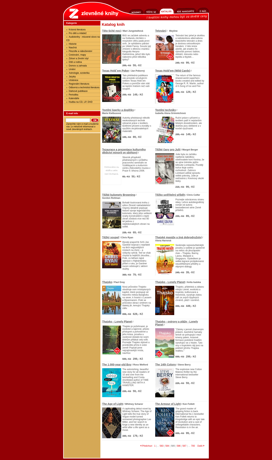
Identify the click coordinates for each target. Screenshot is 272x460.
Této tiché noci (111, 30)
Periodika (73, 94)
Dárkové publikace (78, 91)
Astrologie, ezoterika (79, 73)
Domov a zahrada (78, 65)
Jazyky (72, 76)
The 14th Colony (165, 364)
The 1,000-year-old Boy (116, 364)
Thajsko (107, 282)
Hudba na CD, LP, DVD (81, 102)
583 (161, 446)
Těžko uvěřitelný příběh (170, 194)
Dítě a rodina (75, 62)
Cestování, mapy (77, 54)
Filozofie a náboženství (80, 51)
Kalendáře (74, 98)
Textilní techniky (165, 110)
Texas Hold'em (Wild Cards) (172, 70)
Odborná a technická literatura (84, 87)
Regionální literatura (79, 83)
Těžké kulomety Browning (118, 194)
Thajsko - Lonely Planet (170, 282)
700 (193, 446)
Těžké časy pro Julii (167, 149)
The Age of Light (112, 403)
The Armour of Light (168, 403)
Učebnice (73, 80)
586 (179, 446)
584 (167, 446)
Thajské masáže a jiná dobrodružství (178, 237)
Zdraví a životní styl (78, 58)
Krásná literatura (77, 29)
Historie (73, 44)
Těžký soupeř (110, 237)
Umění (72, 69)
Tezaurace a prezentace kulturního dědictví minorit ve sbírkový (124, 151)
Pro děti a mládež (77, 33)
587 (184, 446)
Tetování (160, 30)
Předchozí (146, 446)
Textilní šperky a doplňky (118, 110)
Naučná (73, 47)
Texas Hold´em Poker (115, 70)
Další (200, 446)
